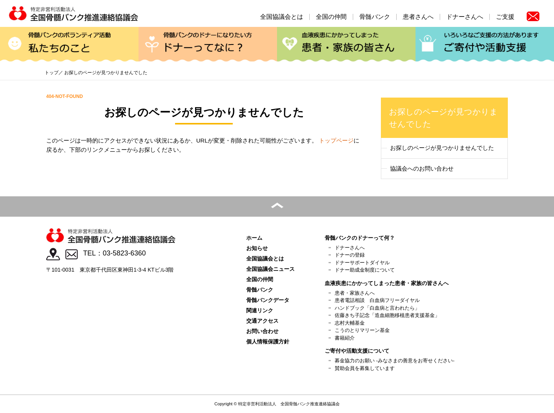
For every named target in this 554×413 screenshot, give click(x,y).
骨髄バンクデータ (267, 300)
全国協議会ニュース (270, 269)
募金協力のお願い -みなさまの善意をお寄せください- (394, 360)
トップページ (336, 140)
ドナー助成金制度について (365, 270)
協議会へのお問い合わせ (422, 168)
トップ (51, 72)
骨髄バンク (374, 17)
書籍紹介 (345, 338)
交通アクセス (262, 321)
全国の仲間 (331, 17)
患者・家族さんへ (355, 293)
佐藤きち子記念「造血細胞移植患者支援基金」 (387, 315)
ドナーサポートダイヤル (362, 262)
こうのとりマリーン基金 (362, 330)
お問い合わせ (262, 331)
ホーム (254, 238)
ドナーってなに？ (207, 45)
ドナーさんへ (464, 17)
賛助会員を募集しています (365, 368)
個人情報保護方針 (267, 341)
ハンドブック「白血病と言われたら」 (377, 308)
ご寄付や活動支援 (485, 45)
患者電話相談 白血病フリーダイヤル (377, 300)
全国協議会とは (281, 17)
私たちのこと (69, 45)
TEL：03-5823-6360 (114, 253)
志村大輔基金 (350, 323)
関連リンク (259, 310)
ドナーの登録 (350, 255)
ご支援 (505, 17)
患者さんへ (418, 17)
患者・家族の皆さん (346, 45)
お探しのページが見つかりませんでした (442, 147)
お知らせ (257, 248)
